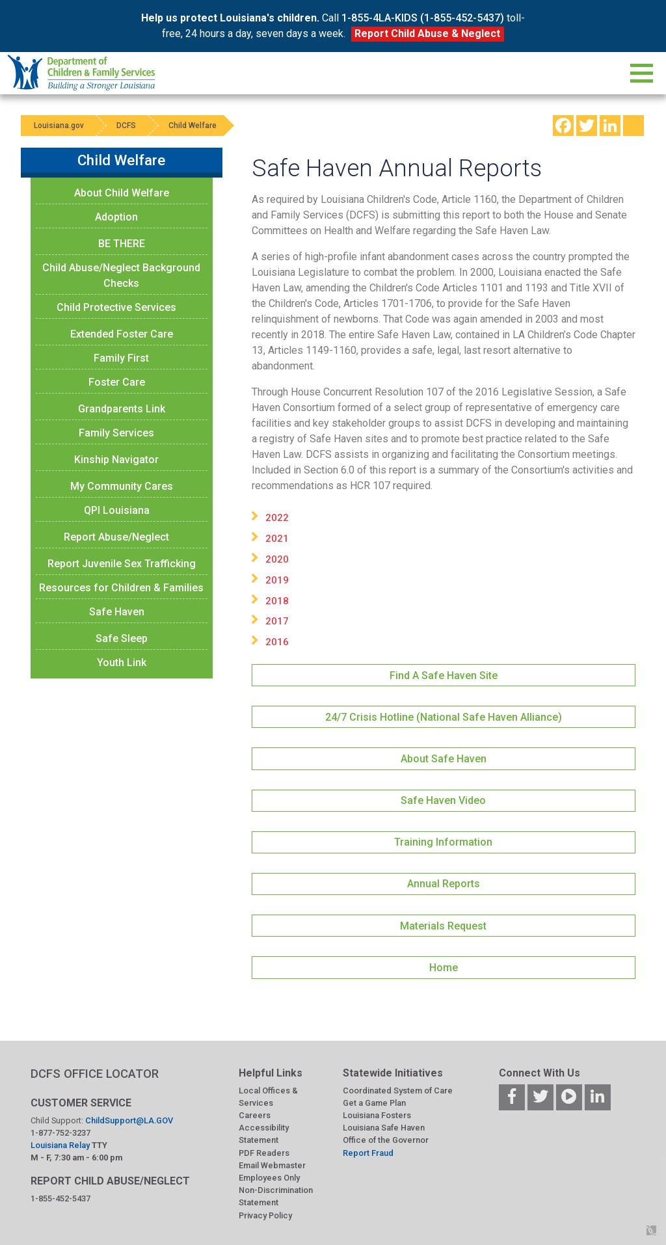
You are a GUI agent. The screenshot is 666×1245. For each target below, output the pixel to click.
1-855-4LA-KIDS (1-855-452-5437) (422, 18)
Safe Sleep (122, 638)
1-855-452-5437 (60, 1198)
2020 (277, 559)
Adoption (116, 217)
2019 (277, 580)
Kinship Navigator (116, 459)
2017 (277, 621)
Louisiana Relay (61, 1145)
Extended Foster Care (121, 334)
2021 (277, 538)
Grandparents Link (121, 409)
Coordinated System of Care (398, 1090)
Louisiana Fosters (377, 1115)
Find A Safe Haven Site (444, 675)
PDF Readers (264, 1153)
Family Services (116, 433)
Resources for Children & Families (121, 588)
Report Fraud (368, 1153)
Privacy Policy (265, 1215)
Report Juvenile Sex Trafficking (121, 563)
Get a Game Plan (374, 1103)
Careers (255, 1115)
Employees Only (269, 1178)
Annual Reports (443, 883)
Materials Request (443, 926)
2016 (277, 642)
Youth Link (121, 662)
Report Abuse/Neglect (116, 537)
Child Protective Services (116, 307)
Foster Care (116, 382)
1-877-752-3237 (60, 1133)
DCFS (126, 125)
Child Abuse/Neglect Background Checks (121, 275)
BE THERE (121, 243)
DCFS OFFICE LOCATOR (95, 1073)
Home (443, 967)
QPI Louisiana (117, 510)
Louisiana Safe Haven (384, 1127)
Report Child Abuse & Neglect (427, 33)
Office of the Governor (386, 1140)
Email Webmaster (272, 1165)
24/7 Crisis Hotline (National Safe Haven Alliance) (443, 717)
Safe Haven (116, 612)
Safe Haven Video (443, 800)
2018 (277, 601)
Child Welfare (192, 125)
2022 (277, 518)
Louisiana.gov (59, 125)
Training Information (443, 842)
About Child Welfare (121, 193)
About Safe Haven (443, 759)
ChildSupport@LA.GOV (129, 1120)
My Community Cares (121, 486)
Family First (121, 358)
